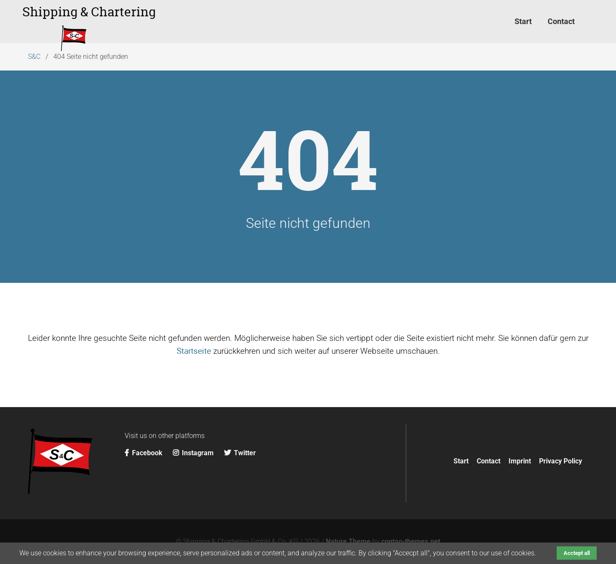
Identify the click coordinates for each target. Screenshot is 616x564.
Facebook (144, 453)
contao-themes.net (410, 541)
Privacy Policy (560, 461)
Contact (488, 461)
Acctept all (577, 553)
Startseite (194, 350)
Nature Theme (348, 541)
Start (461, 461)
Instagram (194, 453)
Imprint (520, 461)
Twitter (240, 453)
